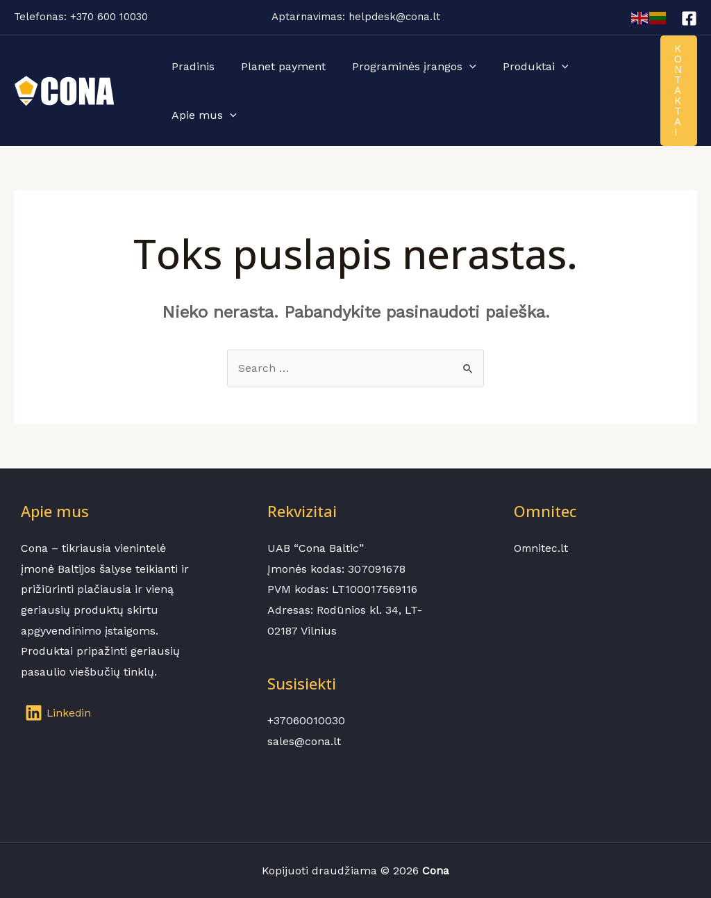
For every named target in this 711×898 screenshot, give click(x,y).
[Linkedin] (59, 712)
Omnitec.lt (541, 548)
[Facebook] (689, 18)
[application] (459, 66)
